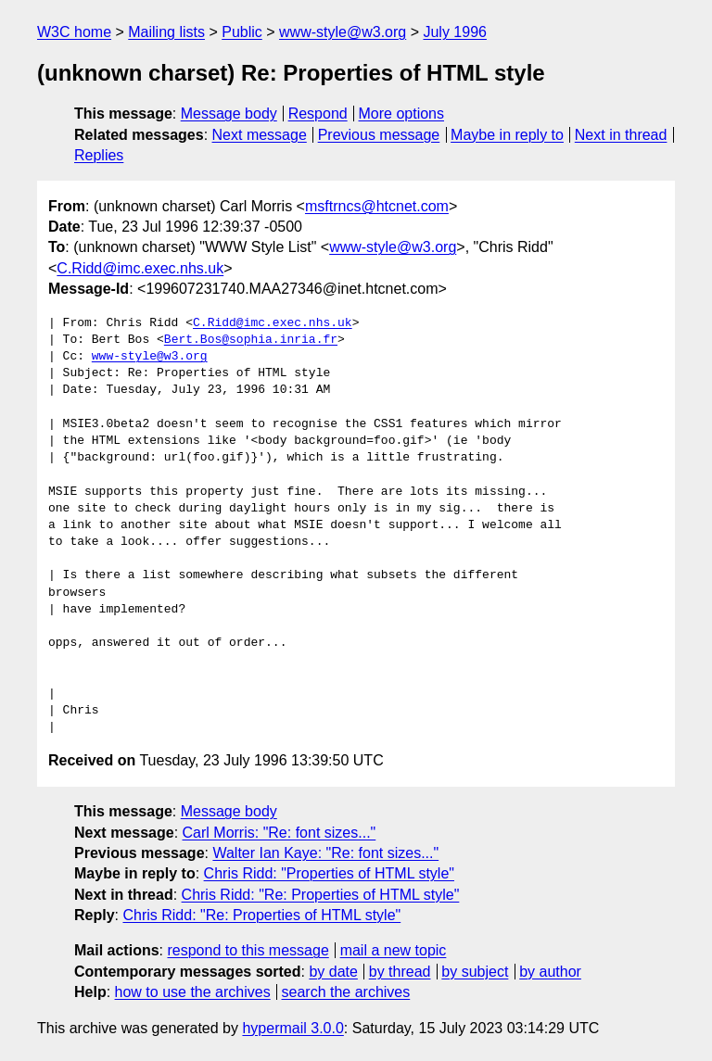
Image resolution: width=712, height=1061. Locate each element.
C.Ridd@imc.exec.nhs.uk (140, 268)
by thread (400, 971)
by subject (474, 971)
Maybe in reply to (507, 135)
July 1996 (455, 32)
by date (333, 971)
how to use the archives (193, 992)
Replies (98, 155)
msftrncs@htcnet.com (377, 206)
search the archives (346, 992)
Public (242, 32)
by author (550, 971)
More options (402, 113)
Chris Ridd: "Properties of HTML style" (329, 873)
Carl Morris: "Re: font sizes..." (279, 832)
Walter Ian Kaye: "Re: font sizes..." (325, 853)
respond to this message (247, 950)
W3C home (74, 32)
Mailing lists (166, 32)
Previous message (379, 135)
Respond (318, 113)
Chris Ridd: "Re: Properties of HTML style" (321, 895)
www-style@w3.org (342, 32)
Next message (259, 135)
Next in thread (621, 135)
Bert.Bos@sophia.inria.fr (250, 340)
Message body (229, 113)
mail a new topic (393, 950)
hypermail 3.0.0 (292, 1028)
